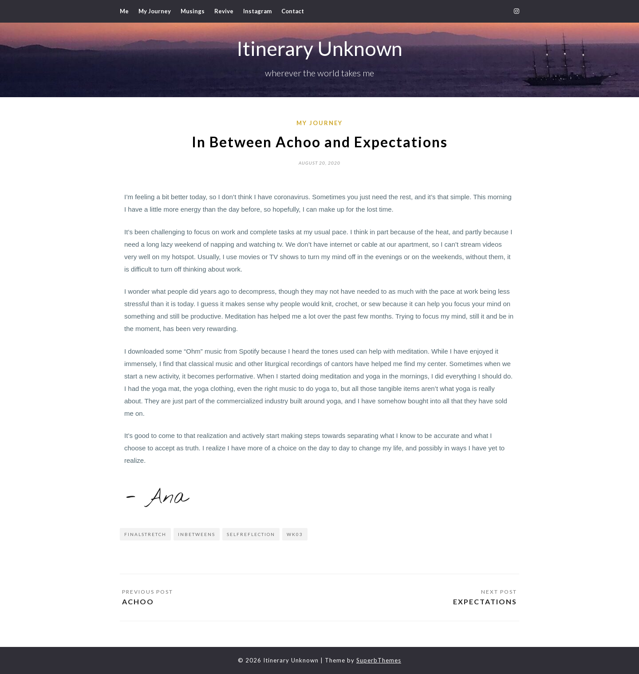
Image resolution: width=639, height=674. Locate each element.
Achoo (138, 601)
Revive (223, 11)
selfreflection (251, 534)
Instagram (257, 11)
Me (124, 11)
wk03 (295, 534)
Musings (193, 11)
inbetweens (196, 534)
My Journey (154, 11)
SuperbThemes (378, 660)
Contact (292, 11)
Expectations (485, 601)
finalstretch (145, 534)
